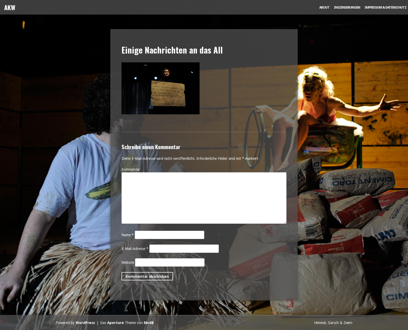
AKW (9, 7)
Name (128, 235)
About (324, 7)
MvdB (149, 323)
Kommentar (131, 169)
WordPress (85, 323)
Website (128, 262)
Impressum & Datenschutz (385, 7)
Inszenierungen (347, 7)
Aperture (115, 323)
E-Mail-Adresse (135, 249)
